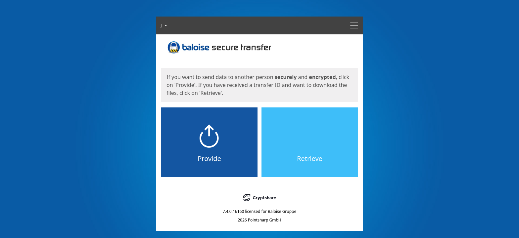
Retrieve (309, 158)
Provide (209, 158)
